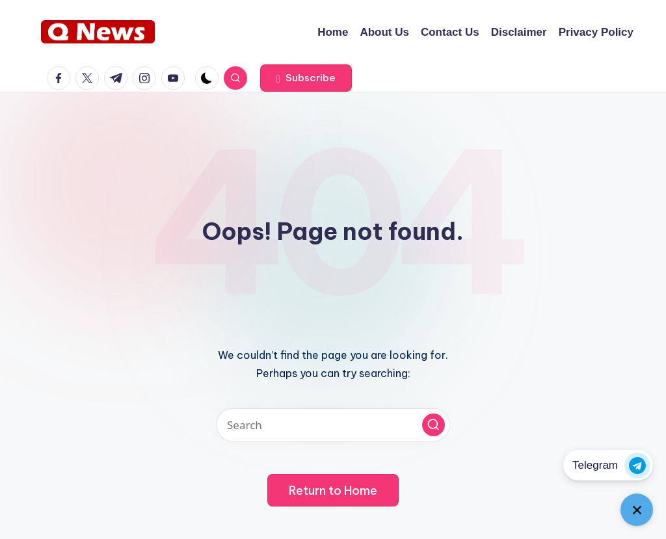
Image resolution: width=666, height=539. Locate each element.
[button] (306, 78)
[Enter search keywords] (333, 424)
